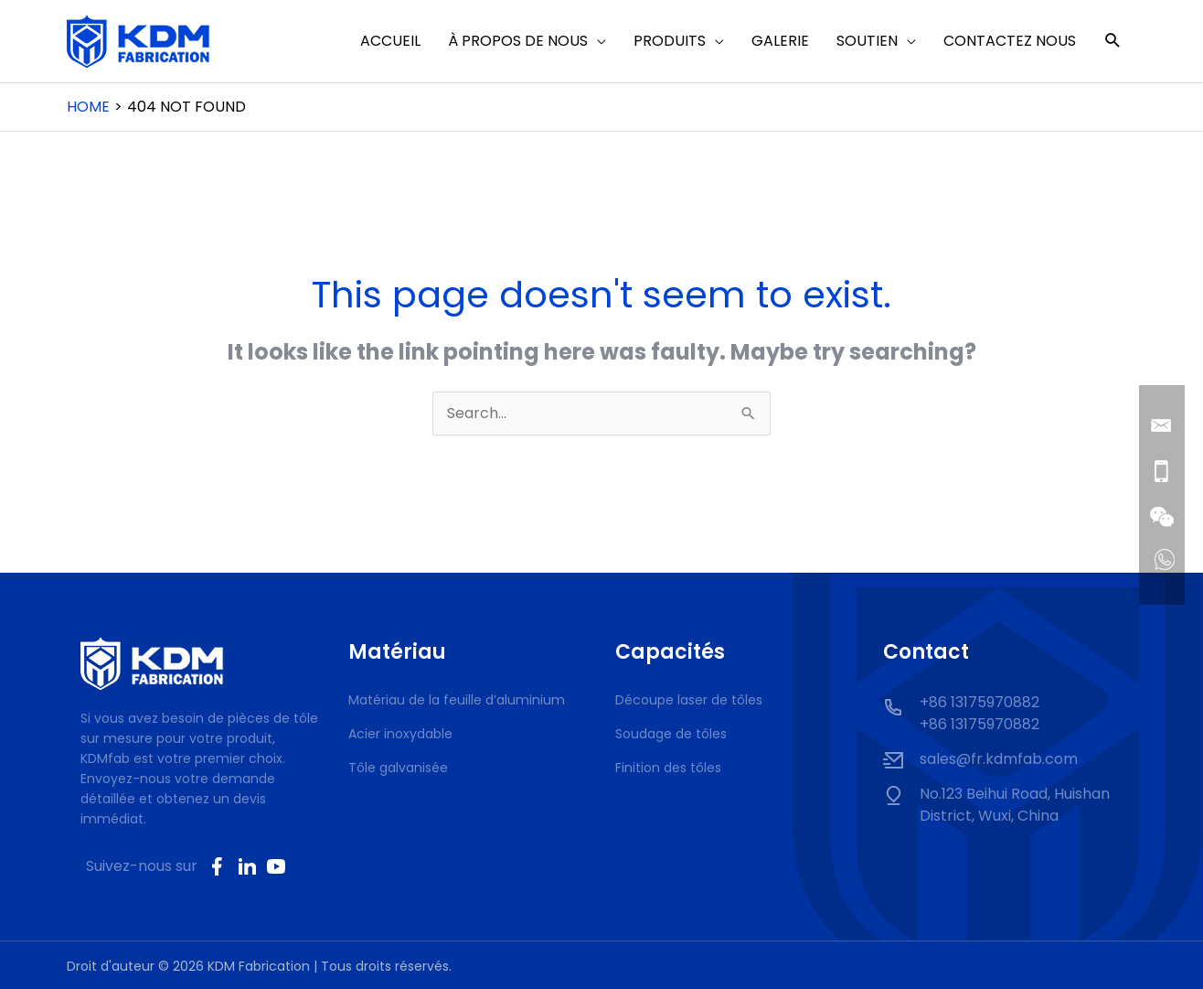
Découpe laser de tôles (688, 700)
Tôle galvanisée (398, 767)
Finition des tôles (668, 767)
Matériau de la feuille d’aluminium (456, 700)
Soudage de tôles (671, 734)
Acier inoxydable (400, 734)
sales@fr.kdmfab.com (999, 758)
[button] (1113, 41)
